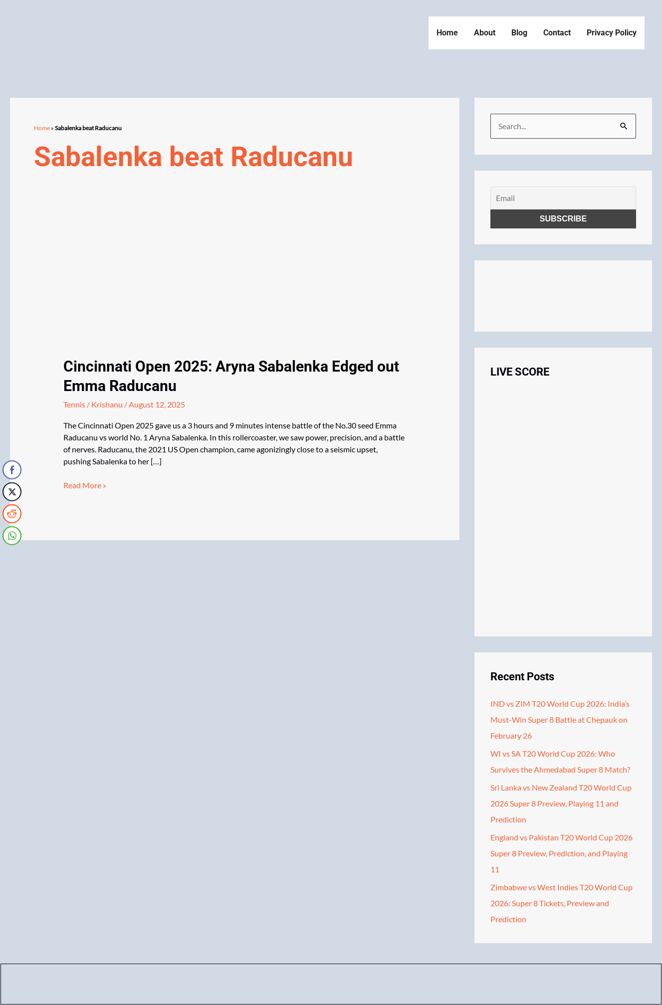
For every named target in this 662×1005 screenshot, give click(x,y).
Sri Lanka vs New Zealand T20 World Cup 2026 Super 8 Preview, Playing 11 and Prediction (561, 803)
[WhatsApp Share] (11, 535)
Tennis (74, 404)
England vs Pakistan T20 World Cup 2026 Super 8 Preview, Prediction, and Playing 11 (561, 853)
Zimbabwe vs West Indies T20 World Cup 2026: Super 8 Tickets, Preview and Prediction (561, 903)
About (484, 32)
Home (447, 32)
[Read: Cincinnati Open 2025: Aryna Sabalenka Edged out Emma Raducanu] (138, 293)
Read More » (84, 485)
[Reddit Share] (11, 513)
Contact (557, 32)
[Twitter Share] (11, 491)
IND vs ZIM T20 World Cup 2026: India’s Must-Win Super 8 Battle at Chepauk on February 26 (560, 719)
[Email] (563, 198)
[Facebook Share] (11, 469)
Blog (519, 32)
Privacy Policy (612, 32)
